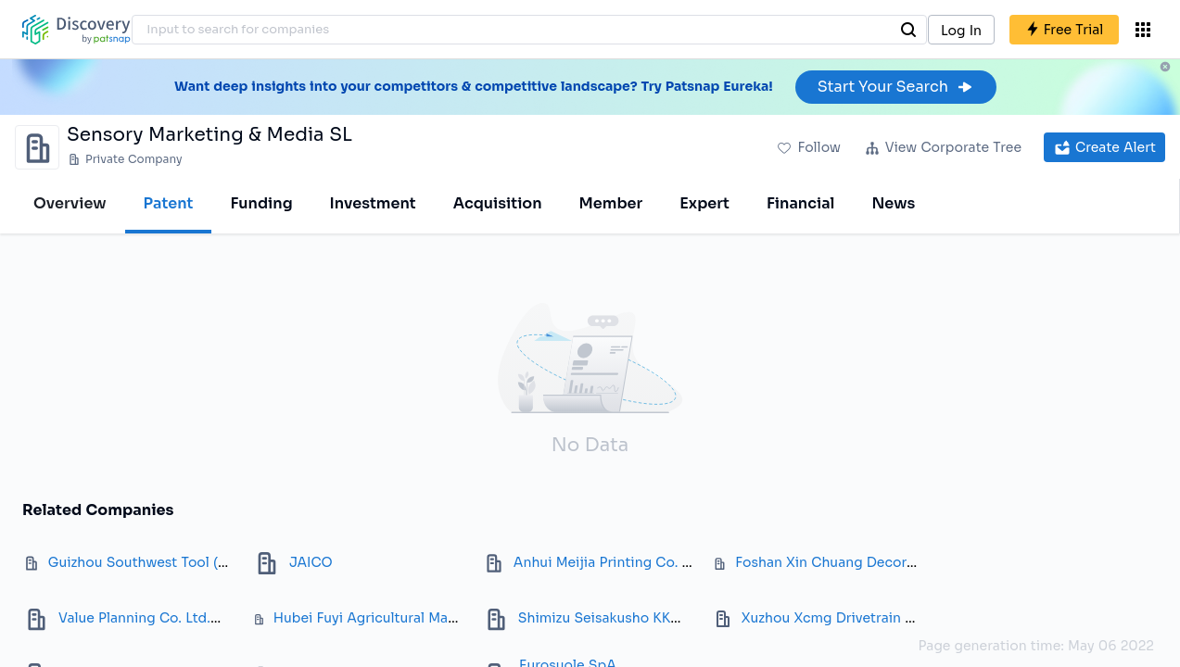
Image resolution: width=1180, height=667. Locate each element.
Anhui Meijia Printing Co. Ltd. (610, 562)
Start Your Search (896, 86)
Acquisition (497, 203)
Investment (373, 203)
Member (611, 203)
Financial (800, 203)
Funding (261, 203)
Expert (704, 203)
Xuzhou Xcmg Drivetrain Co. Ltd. (849, 618)
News (893, 203)
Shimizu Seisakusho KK (594, 618)
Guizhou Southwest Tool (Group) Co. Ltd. (183, 562)
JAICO (311, 562)
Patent (169, 203)
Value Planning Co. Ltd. (134, 618)
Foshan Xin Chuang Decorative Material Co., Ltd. (894, 562)
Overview (70, 203)
